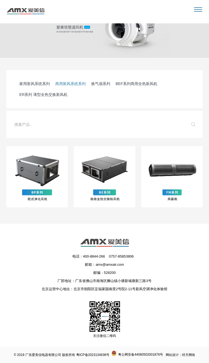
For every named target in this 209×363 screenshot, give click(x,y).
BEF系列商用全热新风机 (136, 84)
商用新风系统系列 (70, 84)
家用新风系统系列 (34, 84)
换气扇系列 (100, 84)
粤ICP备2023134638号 (93, 355)
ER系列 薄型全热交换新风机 (43, 94)
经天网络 (188, 355)
